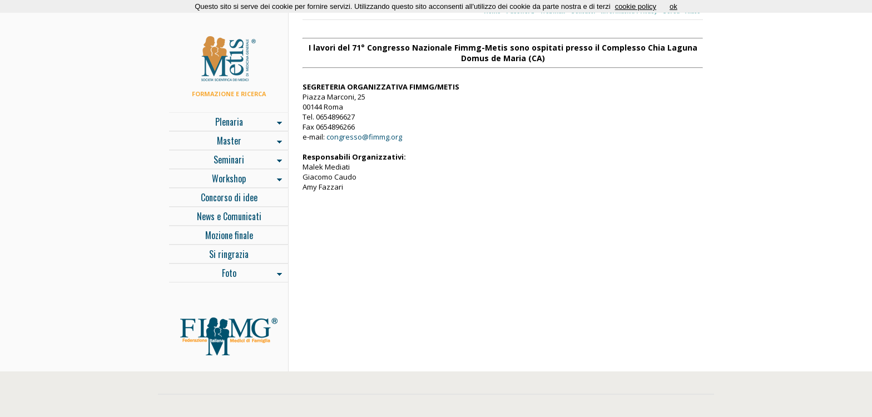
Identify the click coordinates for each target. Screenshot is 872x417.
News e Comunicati (229, 216)
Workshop (225, 179)
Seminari (225, 160)
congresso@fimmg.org (364, 137)
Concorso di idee (229, 197)
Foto (225, 274)
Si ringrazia (229, 254)
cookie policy (635, 6)
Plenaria (225, 123)
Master (225, 142)
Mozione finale (229, 235)
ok (673, 6)
